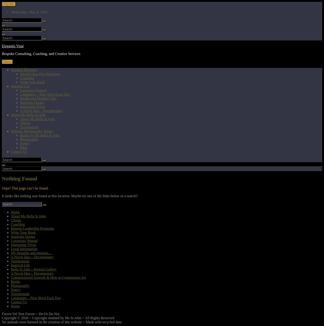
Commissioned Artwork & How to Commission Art (48, 277)
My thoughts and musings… (31, 253)
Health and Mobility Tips (38, 98)
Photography (29, 139)
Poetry (24, 143)
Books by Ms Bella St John (40, 135)
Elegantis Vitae (13, 46)
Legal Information (24, 249)
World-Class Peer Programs (40, 74)
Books (15, 282)
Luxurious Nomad (33, 90)
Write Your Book (32, 82)
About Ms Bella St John (28, 115)
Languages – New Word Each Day (45, 94)
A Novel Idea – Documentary (41, 111)
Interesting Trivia (32, 107)
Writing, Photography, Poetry (32, 131)
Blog (23, 147)
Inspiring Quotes (32, 103)
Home (15, 212)
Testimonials (29, 127)
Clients (25, 123)
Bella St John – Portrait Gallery (33, 269)
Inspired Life (20, 86)
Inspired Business (24, 70)
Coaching (27, 78)
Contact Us (19, 152)
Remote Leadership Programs (32, 228)
